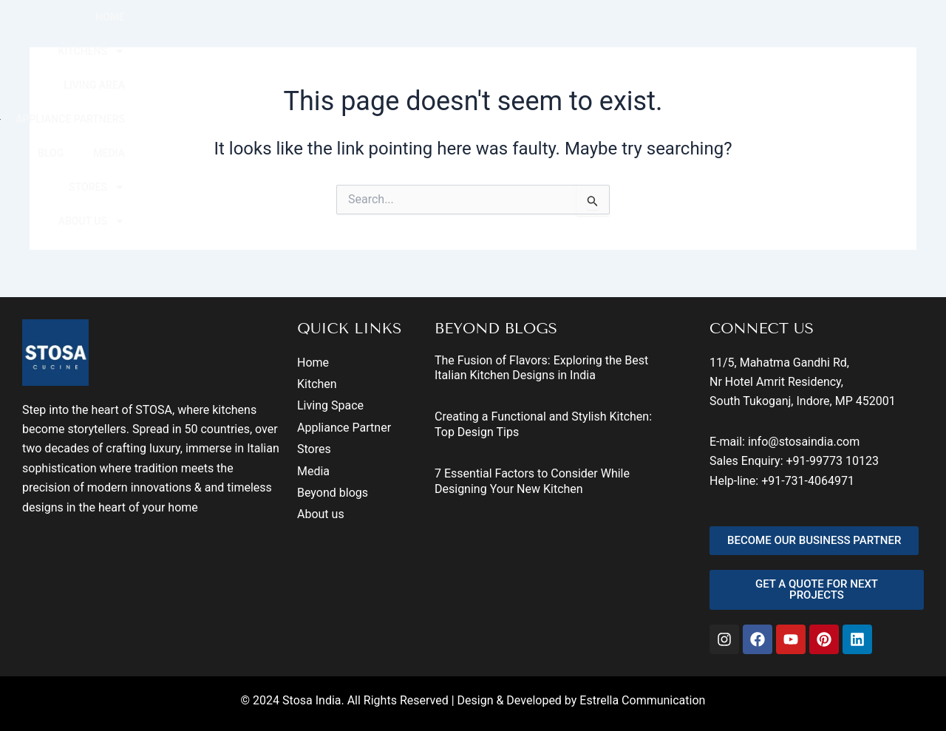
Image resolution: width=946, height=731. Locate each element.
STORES (807, 31)
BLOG (675, 32)
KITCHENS (369, 31)
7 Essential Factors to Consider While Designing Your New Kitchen (532, 481)
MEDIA (733, 32)
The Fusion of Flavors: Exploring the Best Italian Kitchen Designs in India (541, 368)
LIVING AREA (463, 32)
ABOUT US (898, 31)
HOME (292, 32)
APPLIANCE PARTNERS (578, 32)
